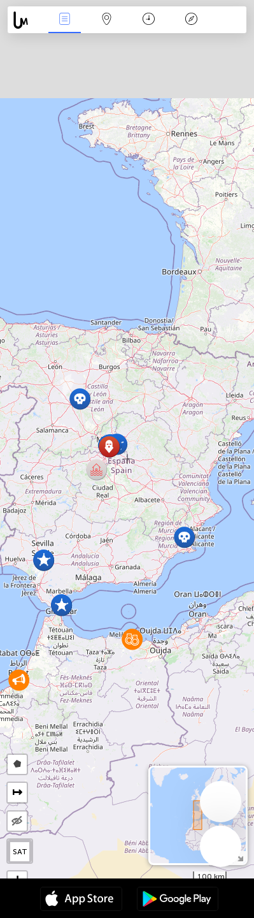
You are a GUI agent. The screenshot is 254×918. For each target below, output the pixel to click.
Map (107, 20)
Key (191, 20)
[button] (109, 446)
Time (148, 20)
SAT (20, 851)
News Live (64, 20)
